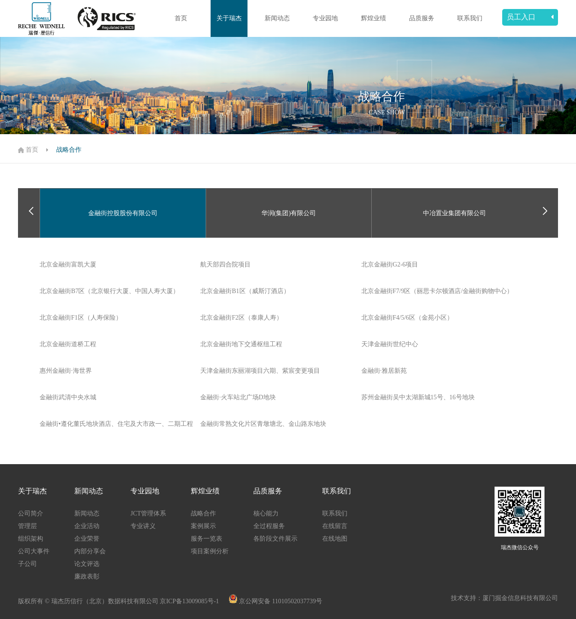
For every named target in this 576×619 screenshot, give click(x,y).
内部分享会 (90, 551)
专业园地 (325, 18)
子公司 (27, 563)
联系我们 (469, 18)
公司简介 (30, 513)
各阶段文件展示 (275, 538)
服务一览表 (206, 538)
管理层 (27, 526)
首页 (181, 18)
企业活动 (86, 526)
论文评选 (86, 563)
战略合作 (68, 149)
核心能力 (266, 513)
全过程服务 (269, 526)
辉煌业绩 (373, 18)
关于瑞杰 (229, 18)
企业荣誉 (86, 538)
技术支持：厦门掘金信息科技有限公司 (504, 598)
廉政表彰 (86, 576)
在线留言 (334, 526)
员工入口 (530, 17)
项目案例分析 (210, 551)
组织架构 (30, 538)
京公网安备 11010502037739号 (280, 601)
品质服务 (421, 18)
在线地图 (334, 538)
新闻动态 (277, 18)
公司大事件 (34, 551)
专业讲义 (143, 526)
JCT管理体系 (148, 513)
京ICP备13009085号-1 (190, 601)
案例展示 (203, 526)
